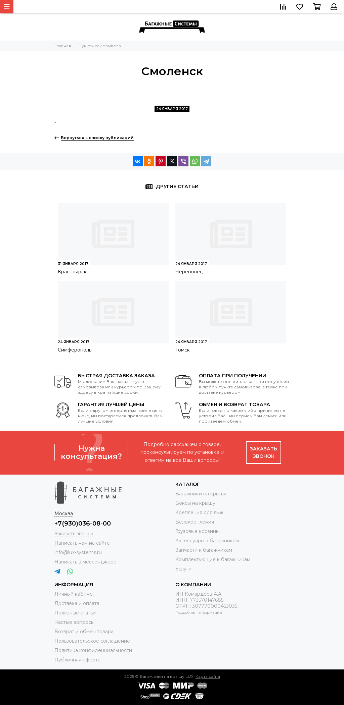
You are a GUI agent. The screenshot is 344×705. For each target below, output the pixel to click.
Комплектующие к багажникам (212, 559)
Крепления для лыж (199, 512)
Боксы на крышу (195, 503)
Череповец (189, 272)
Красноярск (72, 272)
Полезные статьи (75, 613)
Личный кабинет (74, 594)
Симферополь (74, 350)
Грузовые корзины (197, 531)
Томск (182, 350)
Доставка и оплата (76, 603)
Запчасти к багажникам (203, 550)
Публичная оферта (77, 660)
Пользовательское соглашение (92, 641)
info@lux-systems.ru (78, 552)
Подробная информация (198, 612)
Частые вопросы (74, 622)
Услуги (183, 569)
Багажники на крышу (200, 494)
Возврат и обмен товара (84, 632)
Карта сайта (208, 676)
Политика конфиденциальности (93, 650)
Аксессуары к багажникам (207, 541)
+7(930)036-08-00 (82, 523)
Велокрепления (194, 522)
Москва (63, 513)
